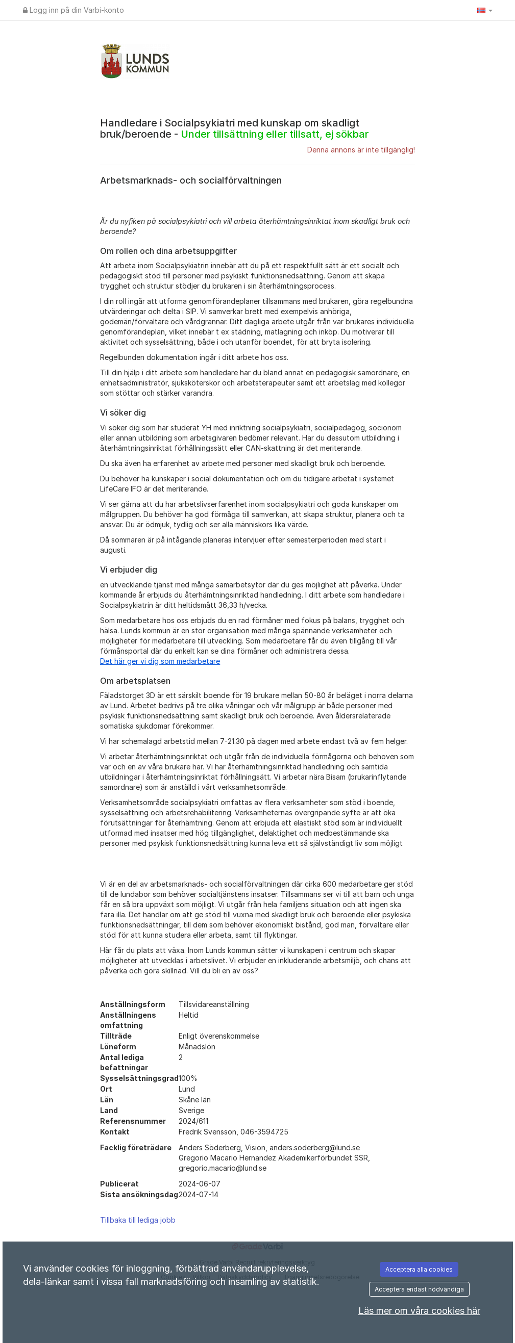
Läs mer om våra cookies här (419, 1310)
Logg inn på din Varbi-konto (73, 10)
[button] (485, 10)
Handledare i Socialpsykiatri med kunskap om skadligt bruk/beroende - (234, 128)
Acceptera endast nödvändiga (419, 1289)
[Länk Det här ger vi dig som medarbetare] (160, 661)
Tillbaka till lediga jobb (138, 1220)
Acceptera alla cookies (419, 1269)
